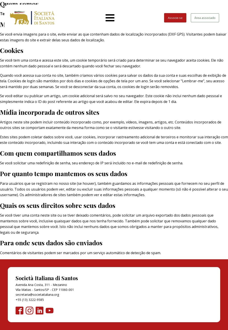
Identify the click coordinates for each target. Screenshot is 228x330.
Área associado (205, 18)
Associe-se (175, 18)
